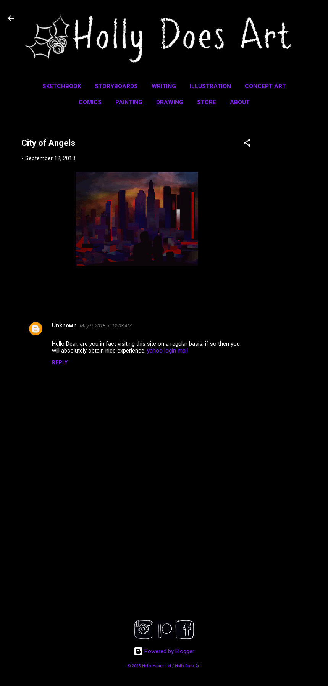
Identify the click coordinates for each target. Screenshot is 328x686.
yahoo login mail (167, 350)
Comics (90, 102)
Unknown (64, 325)
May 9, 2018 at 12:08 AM (106, 326)
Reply (60, 362)
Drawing (169, 102)
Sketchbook (61, 86)
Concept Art (265, 86)
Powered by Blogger (164, 651)
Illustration (210, 86)
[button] (247, 144)
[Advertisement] (297, 241)
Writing (164, 86)
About (240, 102)
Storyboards (116, 86)
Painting (128, 102)
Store (206, 102)
